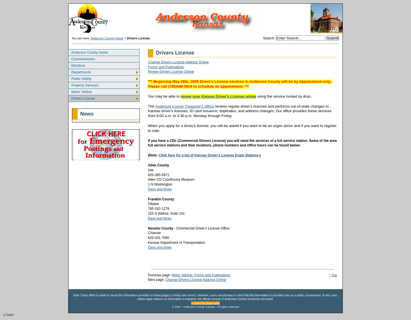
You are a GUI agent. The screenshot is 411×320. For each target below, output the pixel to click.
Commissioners (81, 58)
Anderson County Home (107, 38)
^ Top (333, 275)
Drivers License (81, 97)
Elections (76, 65)
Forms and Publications (166, 67)
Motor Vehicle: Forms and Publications (201, 275)
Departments (79, 71)
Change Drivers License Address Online (178, 62)
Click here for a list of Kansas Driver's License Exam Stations (209, 155)
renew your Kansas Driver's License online (218, 96)
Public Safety (79, 78)
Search (268, 38)
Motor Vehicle (80, 91)
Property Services (83, 84)
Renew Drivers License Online (171, 72)
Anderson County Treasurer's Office (184, 106)
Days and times (160, 189)
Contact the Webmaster (205, 303)
